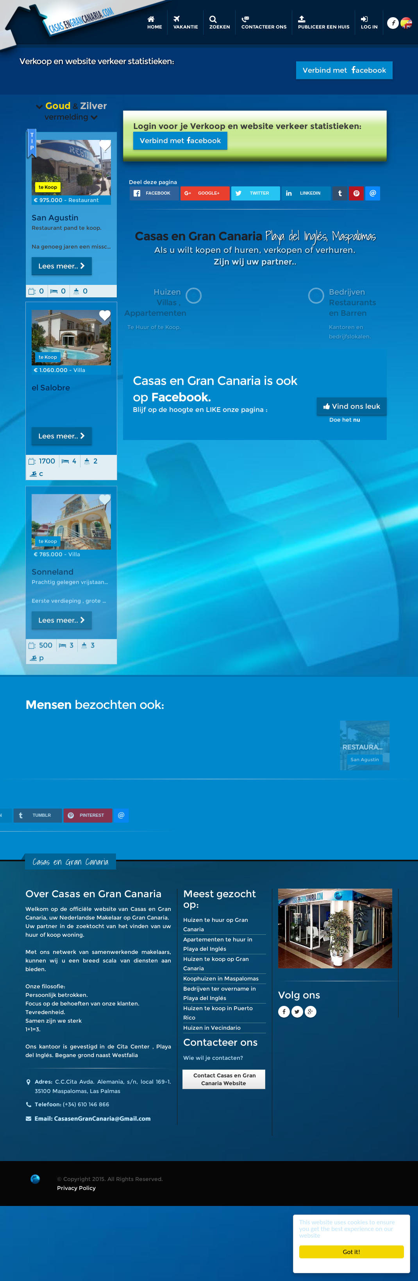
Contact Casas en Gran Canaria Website (224, 1079)
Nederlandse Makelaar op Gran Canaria (113, 917)
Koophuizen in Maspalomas (221, 978)
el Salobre (51, 387)
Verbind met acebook (344, 70)
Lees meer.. (61, 266)
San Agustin (55, 217)
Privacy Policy (76, 1188)
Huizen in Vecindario (212, 1027)
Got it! (351, 1252)
